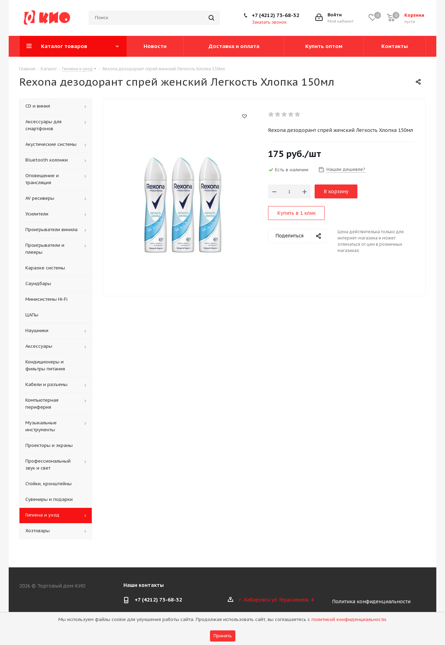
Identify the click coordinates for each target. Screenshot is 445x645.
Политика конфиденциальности (371, 601)
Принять (222, 636)
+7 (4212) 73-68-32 (275, 15)
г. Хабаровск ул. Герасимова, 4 (276, 600)
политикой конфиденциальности (349, 619)
